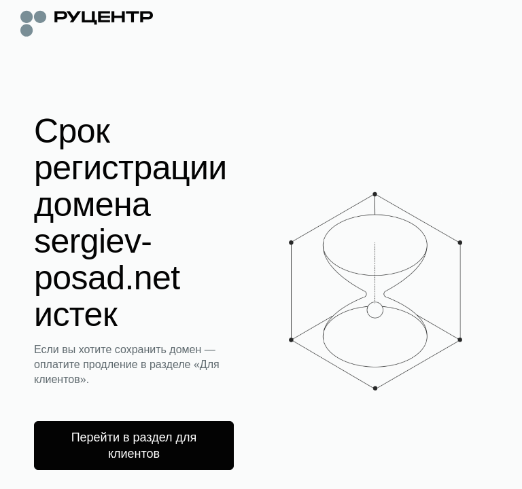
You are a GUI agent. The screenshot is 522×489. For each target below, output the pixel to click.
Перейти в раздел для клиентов (134, 445)
